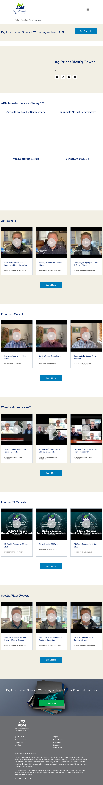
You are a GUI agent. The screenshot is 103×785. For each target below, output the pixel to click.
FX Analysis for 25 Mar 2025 (49, 544)
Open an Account (20, 740)
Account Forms (58, 740)
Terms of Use (57, 747)
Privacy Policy (57, 742)
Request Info (19, 742)
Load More (51, 285)
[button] (57, 77)
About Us (18, 745)
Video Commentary (35, 20)
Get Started (85, 31)
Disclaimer (56, 745)
